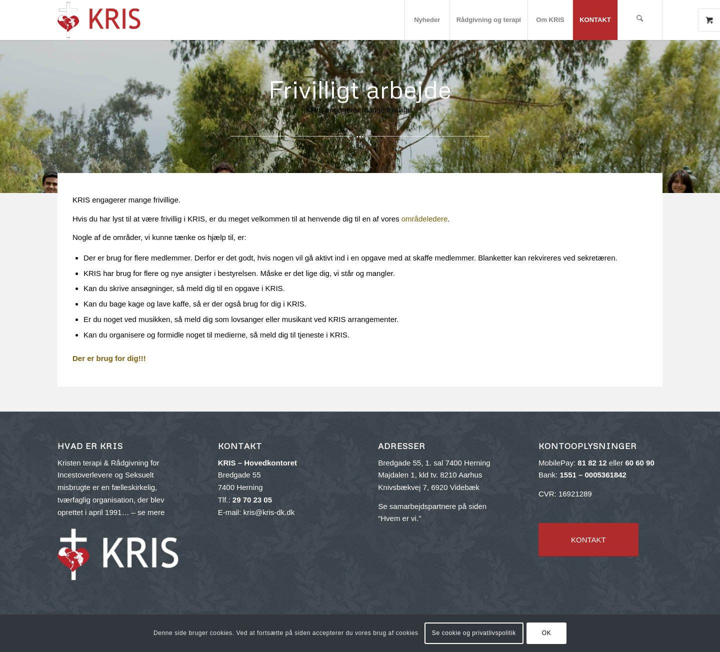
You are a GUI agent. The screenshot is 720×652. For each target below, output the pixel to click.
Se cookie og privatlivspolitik (474, 633)
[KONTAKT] (588, 539)
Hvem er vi (398, 518)
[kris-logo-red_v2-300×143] (100, 20)
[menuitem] (427, 20)
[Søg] (640, 20)
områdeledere (425, 218)
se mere (151, 512)
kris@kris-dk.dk (268, 512)
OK (547, 633)
